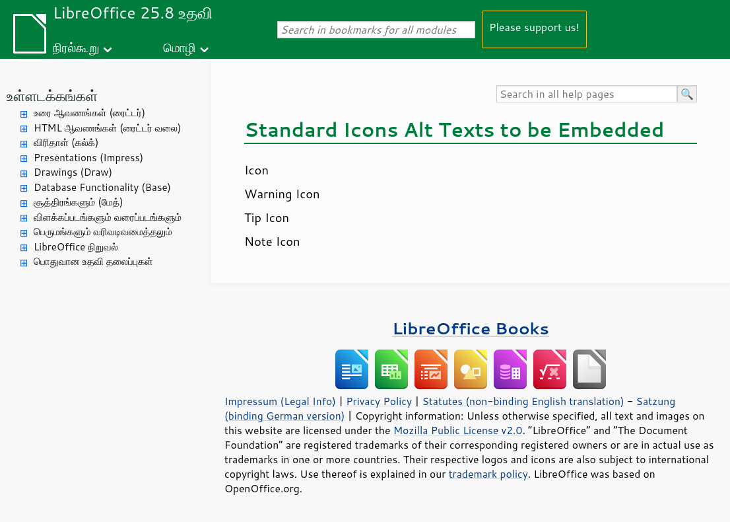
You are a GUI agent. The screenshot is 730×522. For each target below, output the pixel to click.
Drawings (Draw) (73, 172)
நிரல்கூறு (76, 47)
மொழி (179, 47)
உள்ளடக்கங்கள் (52, 95)
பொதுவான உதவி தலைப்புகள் (93, 261)
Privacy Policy (379, 401)
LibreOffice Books (470, 328)
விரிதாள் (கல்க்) (66, 142)
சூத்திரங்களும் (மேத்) (78, 202)
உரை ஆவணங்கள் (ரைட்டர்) (89, 113)
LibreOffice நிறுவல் (76, 247)
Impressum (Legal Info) (280, 401)
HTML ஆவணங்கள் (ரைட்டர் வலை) (107, 128)
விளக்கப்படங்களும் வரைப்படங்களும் (108, 217)
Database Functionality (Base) (102, 187)
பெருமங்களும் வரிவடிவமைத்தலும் (103, 232)
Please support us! (534, 26)
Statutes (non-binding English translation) (523, 401)
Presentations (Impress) (88, 158)
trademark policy (488, 473)
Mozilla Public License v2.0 (458, 430)
